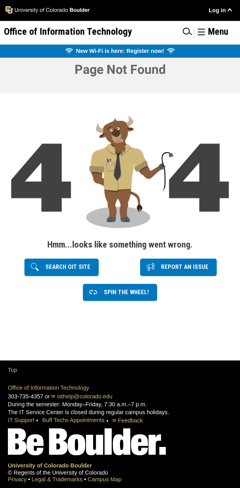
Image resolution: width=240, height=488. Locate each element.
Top (12, 370)
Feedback (130, 420)
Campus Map (105, 479)
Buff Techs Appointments (73, 420)
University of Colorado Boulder (50, 465)
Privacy (18, 479)
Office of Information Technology (48, 388)
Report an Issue (182, 266)
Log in (217, 10)
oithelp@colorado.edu (84, 396)
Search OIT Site (65, 266)
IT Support (21, 420)
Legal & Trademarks (58, 479)
